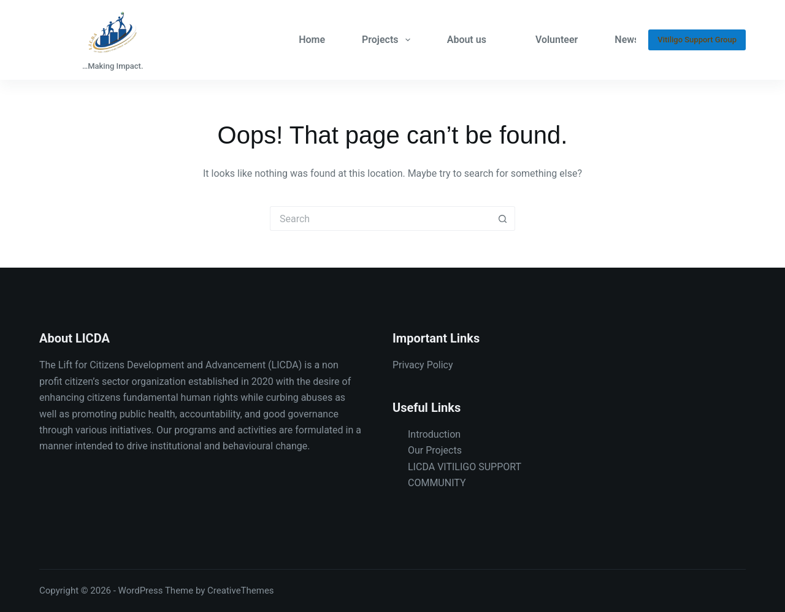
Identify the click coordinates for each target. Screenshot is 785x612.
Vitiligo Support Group (697, 39)
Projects (388, 40)
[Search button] (503, 218)
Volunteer (556, 39)
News (627, 39)
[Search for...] (380, 218)
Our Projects (435, 450)
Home (312, 39)
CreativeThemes (240, 590)
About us (466, 39)
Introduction (434, 434)
